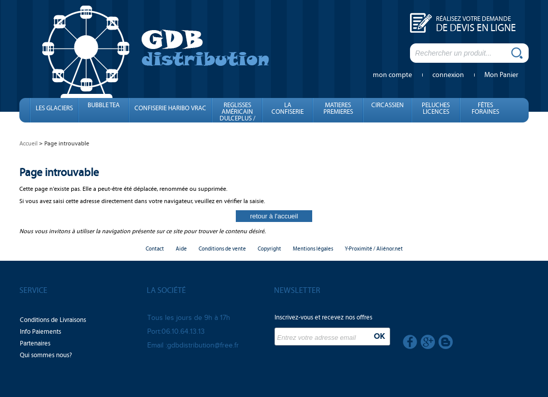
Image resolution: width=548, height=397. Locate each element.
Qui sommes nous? (46, 355)
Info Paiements (40, 332)
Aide (181, 248)
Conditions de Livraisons (53, 320)
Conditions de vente (222, 248)
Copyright (269, 248)
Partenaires (35, 343)
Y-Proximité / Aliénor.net (374, 248)
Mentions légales (313, 248)
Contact (155, 248)
